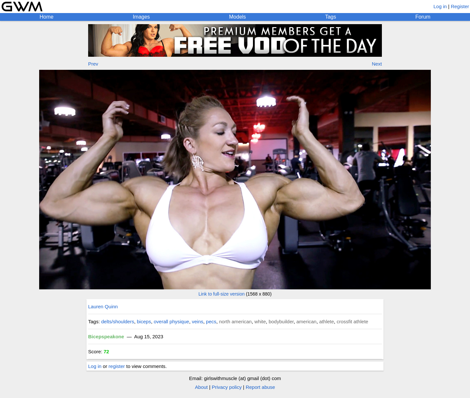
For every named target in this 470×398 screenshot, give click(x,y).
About (201, 387)
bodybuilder (281, 321)
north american (235, 321)
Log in (440, 6)
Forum (422, 17)
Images (141, 17)
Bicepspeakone (106, 336)
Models (237, 17)
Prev (93, 64)
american (306, 321)
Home (46, 17)
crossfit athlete (352, 321)
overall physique (171, 321)
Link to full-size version (221, 294)
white (260, 321)
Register (460, 6)
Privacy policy (227, 387)
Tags (330, 17)
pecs (211, 321)
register (117, 366)
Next (377, 64)
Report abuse (260, 387)
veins (197, 321)
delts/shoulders (117, 321)
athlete (326, 321)
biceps (144, 321)
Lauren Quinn (103, 306)
